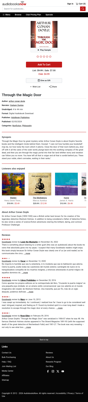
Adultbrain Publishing (20, 117)
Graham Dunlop (16, 105)
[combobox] (44, 8)
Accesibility (61, 393)
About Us (50, 357)
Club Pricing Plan (33, 15)
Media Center (7, 371)
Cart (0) (81, 4)
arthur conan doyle (17, 101)
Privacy (71, 393)
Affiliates (5, 375)
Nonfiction (16, 126)
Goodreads (6, 242)
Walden (13, 198)
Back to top (44, 340)
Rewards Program (53, 362)
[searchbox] (41, 8)
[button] (7, 14)
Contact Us (6, 353)
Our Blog (49, 366)
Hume (66, 198)
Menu (6, 14)
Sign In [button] (70, 4)
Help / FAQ (6, 362)
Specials (49, 15)
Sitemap (5, 380)
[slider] (44, 56)
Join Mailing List (9, 366)
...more (27, 253)
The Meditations (40, 198)
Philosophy (27, 126)
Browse (18, 15)
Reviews (49, 353)
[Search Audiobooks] (83, 8)
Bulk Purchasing (9, 357)
